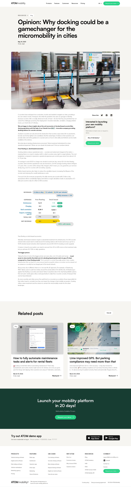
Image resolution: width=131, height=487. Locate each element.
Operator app (33, 464)
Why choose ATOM (72, 463)
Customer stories (71, 460)
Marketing (32, 471)
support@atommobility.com (110, 457)
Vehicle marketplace (16, 467)
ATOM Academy (89, 460)
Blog (86, 457)
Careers (105, 467)
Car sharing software (53, 457)
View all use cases (52, 474)
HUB (86, 463)
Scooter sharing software (54, 460)
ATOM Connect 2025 (90, 469)
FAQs (86, 466)
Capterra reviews (71, 466)
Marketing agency (15, 470)
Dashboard (32, 460)
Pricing (83, 3)
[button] (49, 3)
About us (69, 457)
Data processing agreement (98, 482)
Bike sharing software (53, 464)
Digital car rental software (54, 471)
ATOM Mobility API (89, 473)
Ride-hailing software (16, 464)
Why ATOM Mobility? (94, 138)
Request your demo (110, 3)
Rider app (32, 457)
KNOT (53, 128)
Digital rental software (17, 460)
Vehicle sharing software (17, 457)
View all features (34, 474)
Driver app (32, 467)
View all (109, 313)
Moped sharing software (54, 467)
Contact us (106, 463)
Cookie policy (85, 482)
